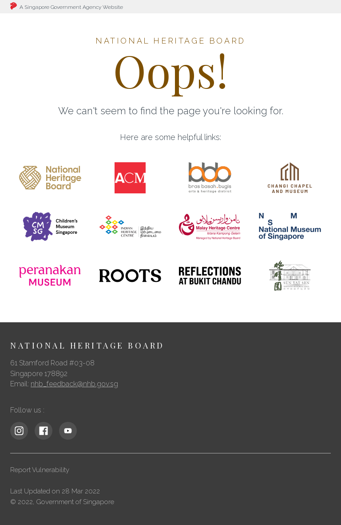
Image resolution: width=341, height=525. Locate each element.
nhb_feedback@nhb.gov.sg (74, 384)
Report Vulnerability (39, 470)
